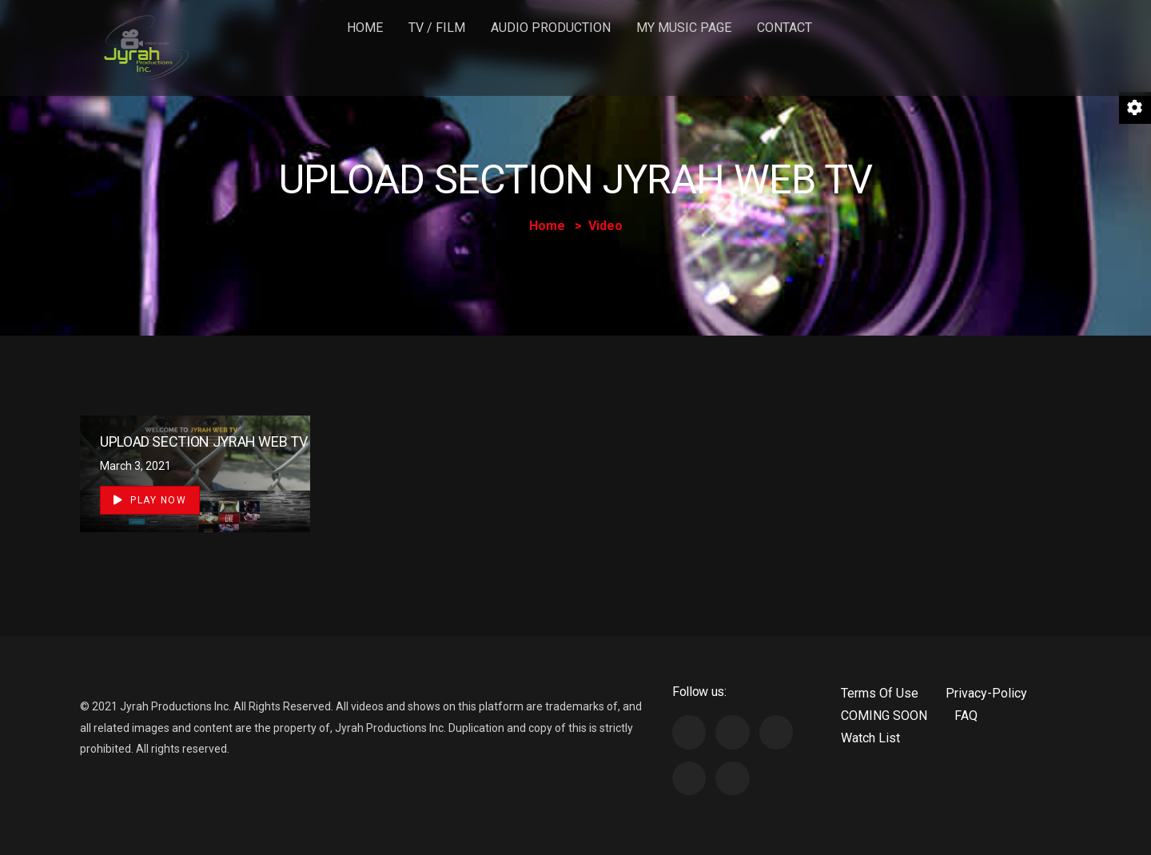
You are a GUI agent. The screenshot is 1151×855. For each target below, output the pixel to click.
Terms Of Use (879, 693)
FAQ (966, 715)
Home (365, 27)
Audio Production (551, 27)
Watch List (870, 738)
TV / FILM (436, 27)
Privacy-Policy (986, 693)
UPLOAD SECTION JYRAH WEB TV (203, 441)
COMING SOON (884, 715)
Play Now (150, 500)
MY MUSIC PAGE (683, 27)
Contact (784, 27)
